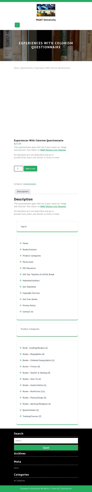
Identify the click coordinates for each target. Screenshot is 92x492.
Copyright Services (31, 293)
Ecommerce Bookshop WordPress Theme (38, 488)
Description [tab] (22, 191)
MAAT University (46, 19)
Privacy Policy (29, 305)
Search (46, 447)
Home (16, 68)
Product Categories (32, 255)
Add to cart (30, 168)
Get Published (29, 286)
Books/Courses (30, 249)
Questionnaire (27, 68)
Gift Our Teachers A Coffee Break (38, 274)
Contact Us (28, 311)
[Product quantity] (18, 168)
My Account (28, 262)
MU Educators (29, 268)
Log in (24, 226)
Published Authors (31, 280)
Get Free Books (30, 299)
